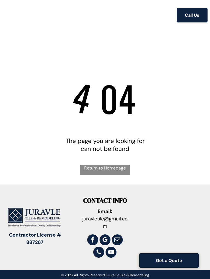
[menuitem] (60, 16)
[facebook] (92, 240)
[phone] (98, 253)
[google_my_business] (105, 240)
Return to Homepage (105, 168)
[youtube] (111, 253)
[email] (117, 240)
